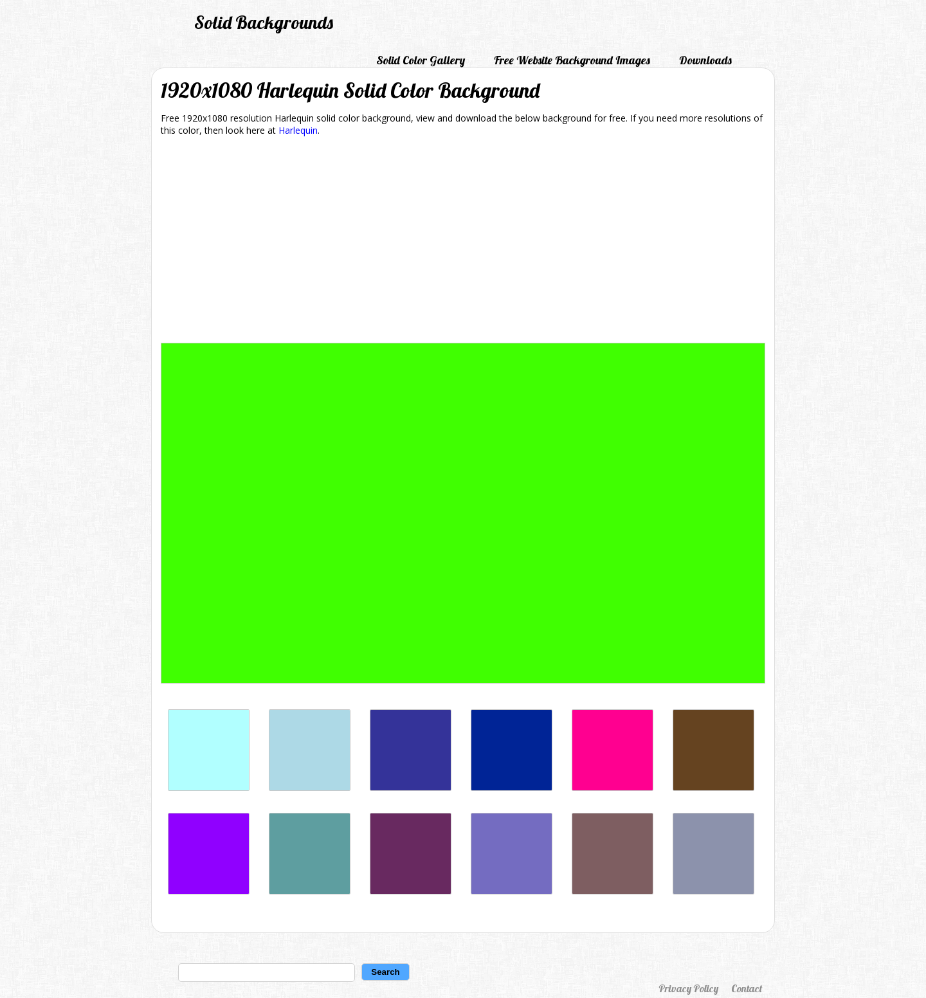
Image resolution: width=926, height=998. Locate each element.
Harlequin (298, 130)
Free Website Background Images (572, 60)
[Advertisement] (463, 242)
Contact (746, 988)
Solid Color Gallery (420, 60)
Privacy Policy (688, 988)
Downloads (705, 60)
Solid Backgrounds (263, 22)
